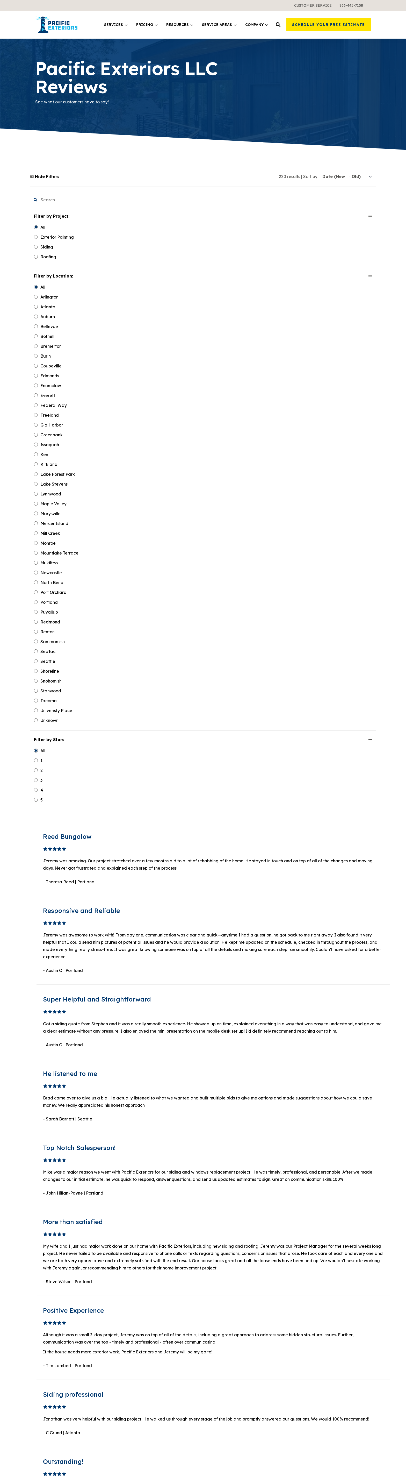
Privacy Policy (358, 1466)
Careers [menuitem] (302, 1311)
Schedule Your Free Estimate (328, 24)
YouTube (311, 1406)
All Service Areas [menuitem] (225, 1355)
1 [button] (215, 1210)
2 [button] (221, 1210)
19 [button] (239, 1210)
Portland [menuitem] (217, 1336)
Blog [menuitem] (213, 1283)
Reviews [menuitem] (303, 1329)
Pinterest (311, 1416)
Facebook (312, 1390)
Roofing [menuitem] (129, 1292)
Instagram (313, 1426)
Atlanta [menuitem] (215, 1346)
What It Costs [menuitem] (135, 1346)
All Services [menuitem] (133, 1311)
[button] (278, 24)
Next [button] (251, 1210)
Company (256, 24)
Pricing (146, 24)
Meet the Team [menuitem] (310, 1283)
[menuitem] (313, 5)
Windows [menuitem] (131, 1283)
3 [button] (227, 1210)
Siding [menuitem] (128, 1273)
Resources (179, 24)
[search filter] (59, 199)
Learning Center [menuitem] (224, 1273)
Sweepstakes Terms (353, 1472)
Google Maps (315, 1434)
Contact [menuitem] (303, 1320)
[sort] (347, 176)
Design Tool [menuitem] (219, 1292)
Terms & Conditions (317, 1472)
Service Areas (219, 24)
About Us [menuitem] (304, 1273)
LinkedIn (311, 1398)
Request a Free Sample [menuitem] (318, 1301)
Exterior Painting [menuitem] (138, 1301)
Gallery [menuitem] (302, 1292)
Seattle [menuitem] (215, 1327)
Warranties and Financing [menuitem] (148, 1355)
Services (115, 24)
